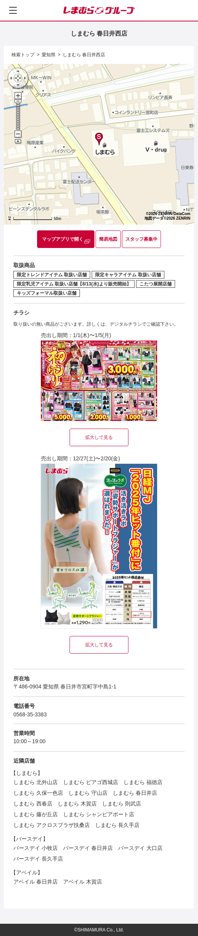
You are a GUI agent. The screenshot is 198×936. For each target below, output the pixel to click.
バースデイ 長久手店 (38, 859)
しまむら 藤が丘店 (35, 814)
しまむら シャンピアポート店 (98, 814)
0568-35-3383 (30, 714)
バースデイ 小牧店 (35, 848)
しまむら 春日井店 (135, 793)
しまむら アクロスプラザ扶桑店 (51, 825)
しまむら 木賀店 (77, 804)
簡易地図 (108, 239)
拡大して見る (99, 437)
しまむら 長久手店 (117, 825)
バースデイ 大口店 (140, 848)
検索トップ (22, 54)
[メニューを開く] (13, 10)
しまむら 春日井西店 (84, 54)
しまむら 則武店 (121, 804)
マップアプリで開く (62, 239)
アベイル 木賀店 (82, 882)
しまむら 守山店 (87, 793)
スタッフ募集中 (141, 239)
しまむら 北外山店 (35, 782)
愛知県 (48, 54)
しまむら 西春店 (32, 804)
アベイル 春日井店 (35, 882)
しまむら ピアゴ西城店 (90, 782)
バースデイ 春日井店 (88, 848)
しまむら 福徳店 (142, 782)
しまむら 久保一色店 (38, 793)
